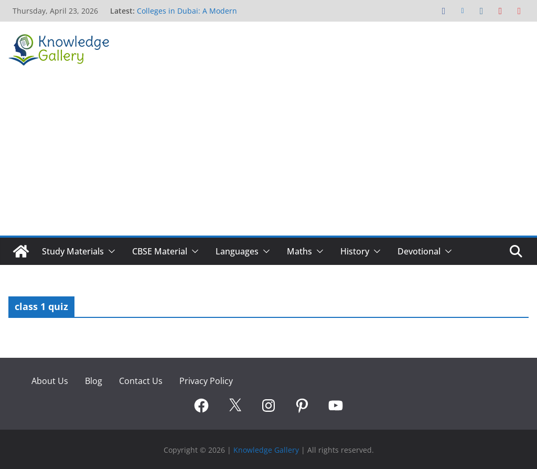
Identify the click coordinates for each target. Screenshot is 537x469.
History (354, 251)
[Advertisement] (268, 156)
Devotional (419, 251)
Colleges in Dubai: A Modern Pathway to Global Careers (187, 16)
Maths (299, 251)
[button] (109, 251)
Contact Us (141, 381)
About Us (49, 381)
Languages (237, 251)
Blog (93, 381)
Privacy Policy (206, 381)
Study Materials (73, 251)
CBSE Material (159, 251)
